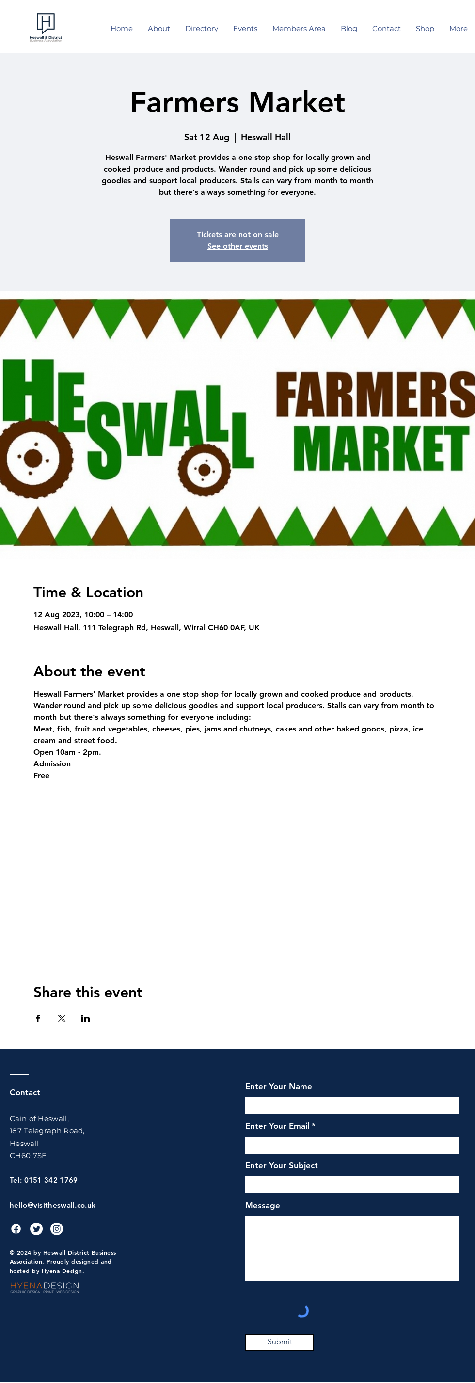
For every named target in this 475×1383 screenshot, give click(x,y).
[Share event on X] (61, 1018)
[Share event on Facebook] (38, 1018)
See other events (237, 246)
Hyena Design (62, 1270)
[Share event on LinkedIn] (85, 1018)
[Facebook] (16, 1229)
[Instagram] (56, 1229)
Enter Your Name (278, 1086)
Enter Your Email (277, 1126)
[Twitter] (36, 1229)
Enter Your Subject (281, 1165)
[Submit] (279, 1342)
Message (262, 1205)
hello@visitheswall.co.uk (52, 1204)
